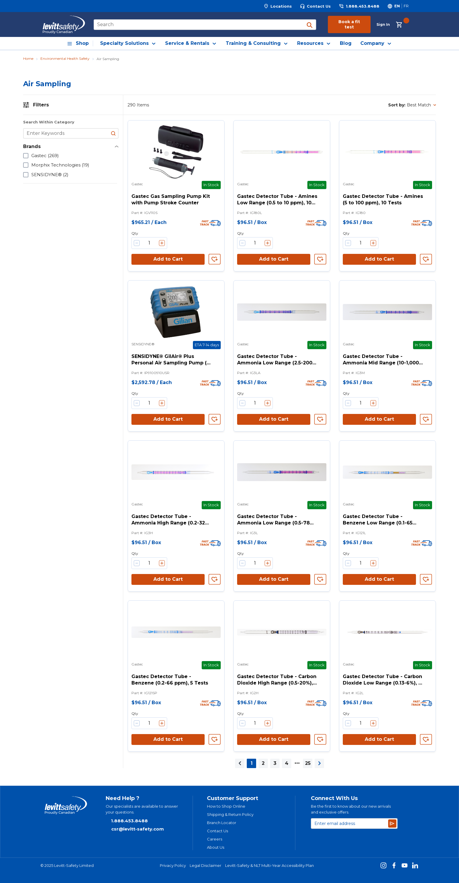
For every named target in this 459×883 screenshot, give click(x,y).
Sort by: (396, 105)
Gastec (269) (45, 155)
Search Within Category (48, 122)
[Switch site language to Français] (406, 6)
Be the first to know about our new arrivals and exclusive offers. (351, 809)
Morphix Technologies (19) (60, 165)
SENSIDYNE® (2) (49, 174)
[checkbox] (25, 155)
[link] (239, 763)
